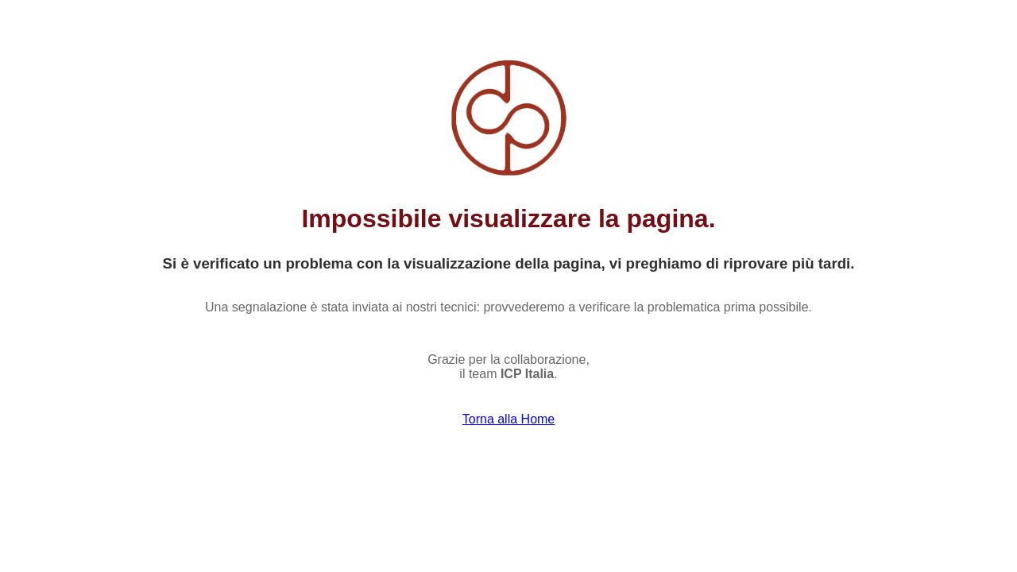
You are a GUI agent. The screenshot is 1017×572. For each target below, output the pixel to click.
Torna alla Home (508, 419)
